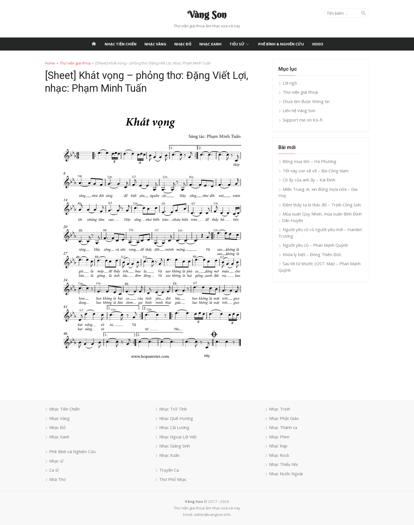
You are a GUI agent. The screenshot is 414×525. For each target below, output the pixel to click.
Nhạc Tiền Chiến (120, 44)
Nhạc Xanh (210, 44)
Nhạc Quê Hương (176, 418)
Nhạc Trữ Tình (173, 409)
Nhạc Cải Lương (174, 427)
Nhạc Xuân (169, 455)
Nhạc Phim (279, 437)
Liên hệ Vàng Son (299, 110)
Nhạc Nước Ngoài (286, 473)
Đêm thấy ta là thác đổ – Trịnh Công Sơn (322, 205)
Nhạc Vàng (155, 44)
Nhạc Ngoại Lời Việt (178, 437)
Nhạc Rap (278, 446)
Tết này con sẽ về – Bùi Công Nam (316, 170)
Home (50, 63)
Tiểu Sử (237, 44)
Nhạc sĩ (56, 461)
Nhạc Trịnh (279, 409)
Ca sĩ (54, 470)
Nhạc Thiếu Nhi (283, 464)
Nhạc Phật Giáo (284, 418)
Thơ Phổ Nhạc (173, 479)
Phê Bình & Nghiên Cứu (281, 44)
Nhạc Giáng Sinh (174, 446)
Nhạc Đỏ (182, 44)
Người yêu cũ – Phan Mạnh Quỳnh (315, 245)
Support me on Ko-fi (302, 120)
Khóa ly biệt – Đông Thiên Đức (312, 254)
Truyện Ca (169, 470)
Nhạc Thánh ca (283, 427)
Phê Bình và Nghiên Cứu (72, 451)
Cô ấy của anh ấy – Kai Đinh (309, 180)
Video (317, 44)
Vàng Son (207, 14)
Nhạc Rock (279, 455)
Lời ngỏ (290, 83)
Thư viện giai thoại (75, 63)
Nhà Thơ (57, 479)
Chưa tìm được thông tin (306, 101)
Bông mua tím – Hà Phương (309, 161)
